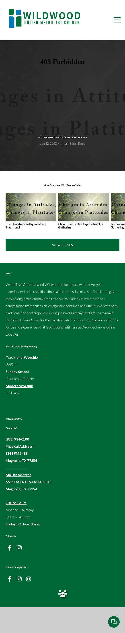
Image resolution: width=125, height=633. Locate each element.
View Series (62, 270)
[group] (31, 238)
